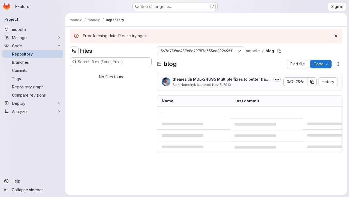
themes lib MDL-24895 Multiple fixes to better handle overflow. (222, 79)
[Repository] (32, 54)
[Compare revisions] (32, 95)
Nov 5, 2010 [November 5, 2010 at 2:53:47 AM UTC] (221, 85)
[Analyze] (32, 111)
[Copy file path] (279, 51)
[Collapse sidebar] (32, 190)
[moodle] (32, 29)
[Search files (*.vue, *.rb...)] (111, 61)
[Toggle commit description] (277, 79)
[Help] (32, 181)
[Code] (32, 46)
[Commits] (32, 70)
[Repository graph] (32, 87)
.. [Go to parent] (162, 112)
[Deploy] (32, 103)
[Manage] (32, 37)
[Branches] (32, 62)
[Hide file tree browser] (74, 51)
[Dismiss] (336, 36)
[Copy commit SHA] (312, 81)
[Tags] (32, 78)
